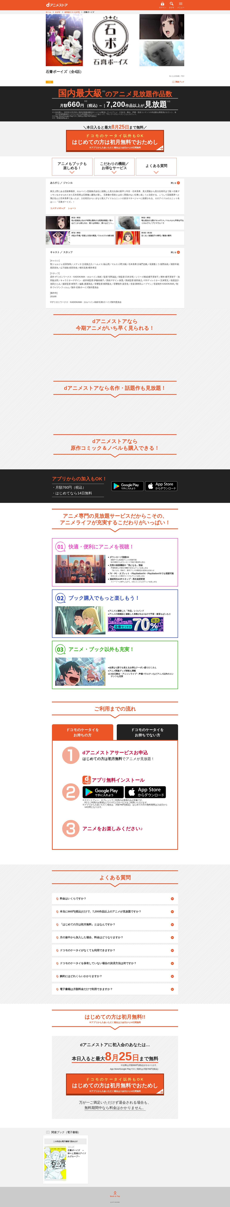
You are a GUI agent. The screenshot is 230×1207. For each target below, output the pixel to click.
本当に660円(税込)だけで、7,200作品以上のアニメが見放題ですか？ (100, 911)
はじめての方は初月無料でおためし (115, 141)
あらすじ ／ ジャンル (115, 182)
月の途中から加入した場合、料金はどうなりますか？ (91, 937)
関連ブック (178, 82)
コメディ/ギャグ (57, 208)
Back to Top (115, 1194)
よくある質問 (156, 166)
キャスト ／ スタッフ (115, 252)
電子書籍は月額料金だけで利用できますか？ (86, 989)
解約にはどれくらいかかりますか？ (81, 976)
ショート (72, 208)
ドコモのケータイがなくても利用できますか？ (87, 950)
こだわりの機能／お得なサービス (114, 166)
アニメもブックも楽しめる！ (72, 166)
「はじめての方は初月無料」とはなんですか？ (87, 924)
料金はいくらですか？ (73, 898)
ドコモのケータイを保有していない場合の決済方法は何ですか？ (98, 963)
